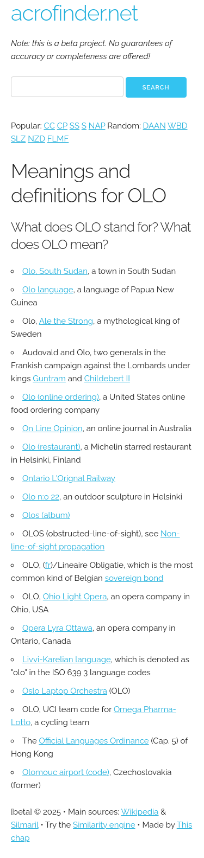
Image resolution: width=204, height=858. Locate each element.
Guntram (49, 378)
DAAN (154, 126)
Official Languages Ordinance (94, 741)
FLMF (58, 139)
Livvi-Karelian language (66, 659)
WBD (177, 126)
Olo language (47, 289)
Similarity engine (104, 825)
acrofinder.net (74, 12)
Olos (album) (46, 515)
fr (48, 565)
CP (62, 126)
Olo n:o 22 (40, 497)
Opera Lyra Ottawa (57, 628)
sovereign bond (134, 578)
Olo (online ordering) (60, 397)
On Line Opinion (52, 428)
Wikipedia (140, 812)
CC (49, 126)
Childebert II (107, 378)
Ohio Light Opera (75, 596)
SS (74, 126)
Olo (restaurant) (51, 447)
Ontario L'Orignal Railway (68, 478)
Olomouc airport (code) (65, 772)
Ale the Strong (66, 321)
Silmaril (25, 825)
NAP (97, 126)
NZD (36, 139)
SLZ (18, 139)
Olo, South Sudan (55, 271)
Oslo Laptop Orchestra (64, 691)
